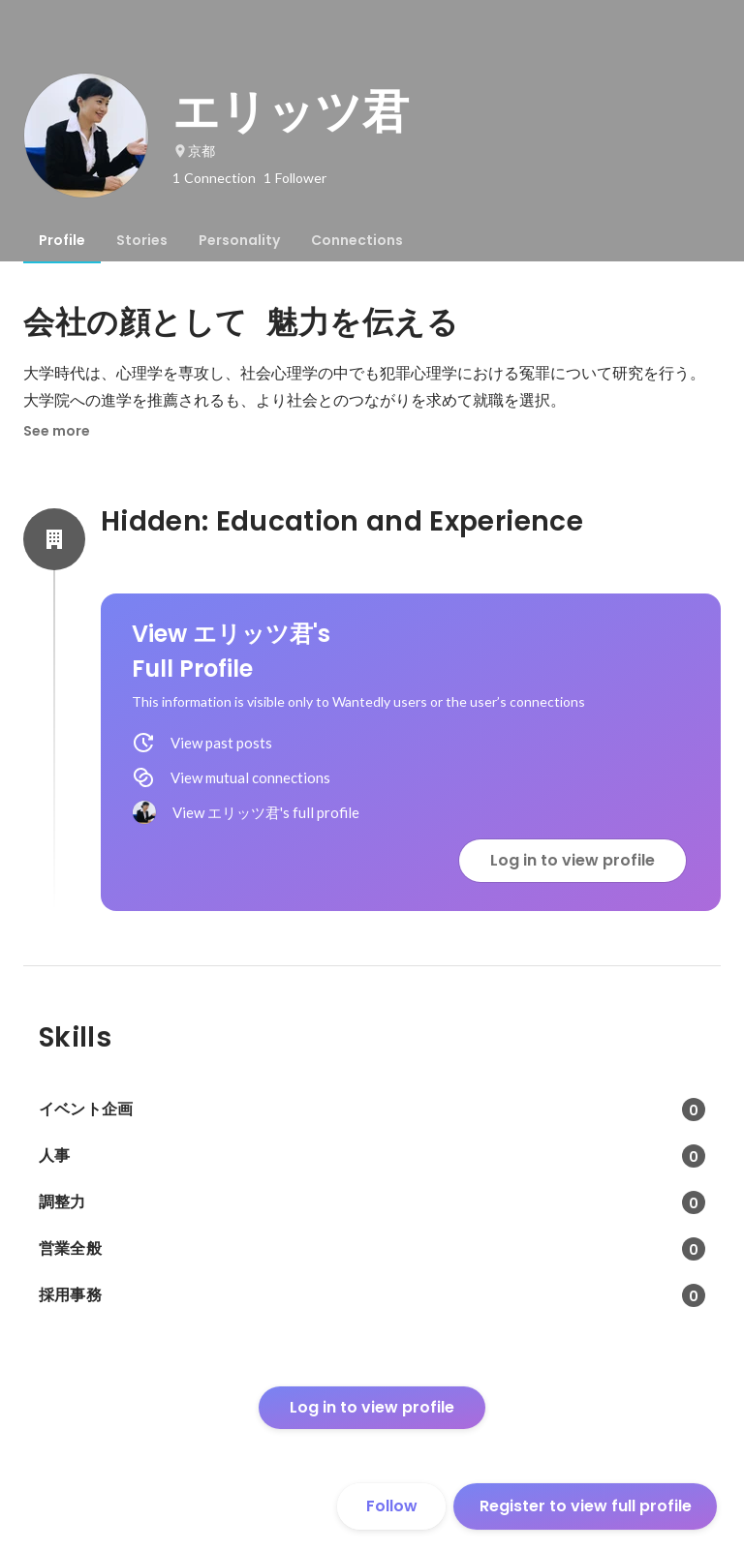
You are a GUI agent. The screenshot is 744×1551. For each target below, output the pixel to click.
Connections (357, 240)
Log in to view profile (572, 860)
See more (56, 431)
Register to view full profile (586, 1506)
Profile (62, 240)
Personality (239, 240)
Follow (392, 1506)
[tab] (62, 240)
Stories (142, 240)
